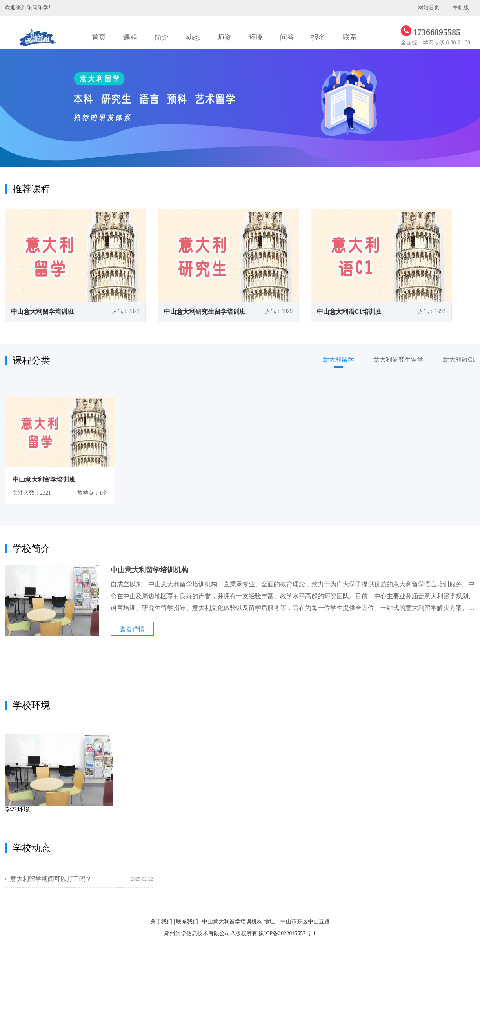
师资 (224, 37)
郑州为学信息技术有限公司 (197, 933)
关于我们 (161, 922)
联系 (350, 37)
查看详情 (132, 629)
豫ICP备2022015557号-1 (286, 933)
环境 (256, 37)
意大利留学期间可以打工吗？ (51, 879)
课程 (130, 37)
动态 (193, 37)
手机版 (461, 8)
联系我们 (187, 922)
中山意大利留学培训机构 (232, 922)
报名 (318, 37)
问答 (287, 37)
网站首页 (429, 8)
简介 (162, 37)
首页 (99, 37)
